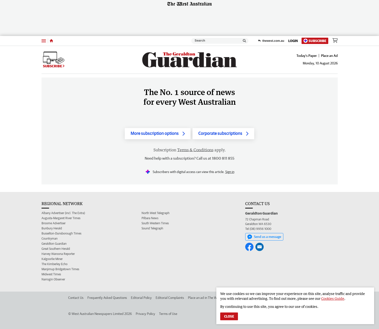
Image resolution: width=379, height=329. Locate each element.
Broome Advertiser (54, 223)
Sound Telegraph (152, 228)
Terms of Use (168, 314)
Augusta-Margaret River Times (61, 218)
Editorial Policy (141, 298)
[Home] (51, 41)
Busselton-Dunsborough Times (61, 233)
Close (229, 316)
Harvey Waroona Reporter (58, 254)
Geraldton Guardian (54, 243)
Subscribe (314, 41)
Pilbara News (150, 218)
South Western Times (155, 223)
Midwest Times (51, 274)
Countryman (50, 238)
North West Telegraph (155, 213)
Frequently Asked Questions (107, 298)
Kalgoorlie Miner (52, 259)
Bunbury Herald (52, 228)
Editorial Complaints (170, 298)
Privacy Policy (145, 314)
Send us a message (264, 236)
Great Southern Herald (56, 249)
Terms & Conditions (195, 149)
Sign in (229, 172)
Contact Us (76, 298)
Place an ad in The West (204, 298)
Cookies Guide (332, 298)
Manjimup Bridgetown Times (60, 269)
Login (293, 41)
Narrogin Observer (53, 279)
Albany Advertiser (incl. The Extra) (63, 213)
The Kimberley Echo (54, 264)
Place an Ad (329, 55)
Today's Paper (306, 55)
